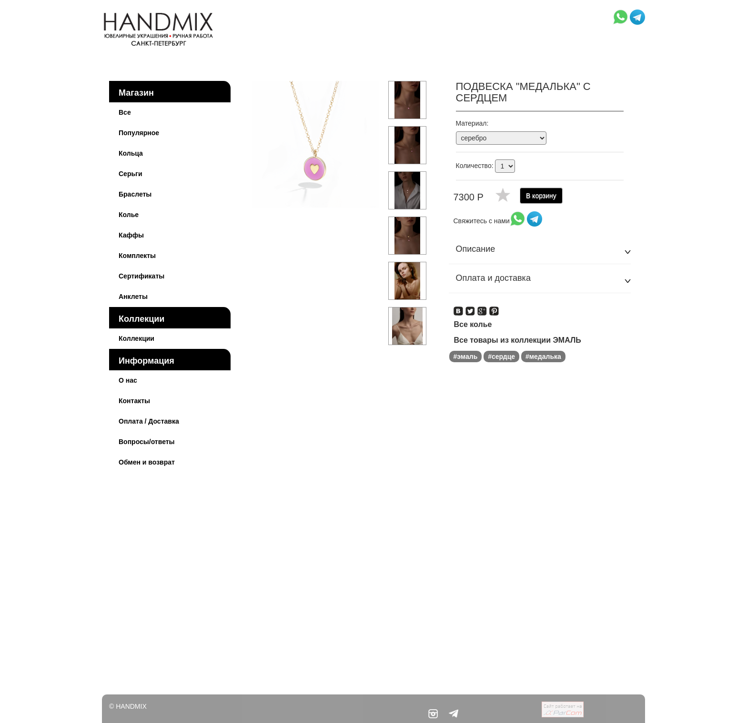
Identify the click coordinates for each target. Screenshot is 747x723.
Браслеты (135, 194)
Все (125, 112)
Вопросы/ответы (147, 442)
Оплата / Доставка (149, 421)
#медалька (543, 356)
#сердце (501, 356)
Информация (146, 361)
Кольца (131, 153)
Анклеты (133, 296)
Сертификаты (141, 276)
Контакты (134, 401)
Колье (129, 214)
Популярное (139, 133)
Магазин (136, 93)
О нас (128, 380)
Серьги (130, 174)
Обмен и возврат (147, 462)
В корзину (541, 195)
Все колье (473, 324)
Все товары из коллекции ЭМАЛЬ (517, 340)
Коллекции (141, 319)
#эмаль (466, 356)
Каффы (131, 235)
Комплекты (137, 255)
